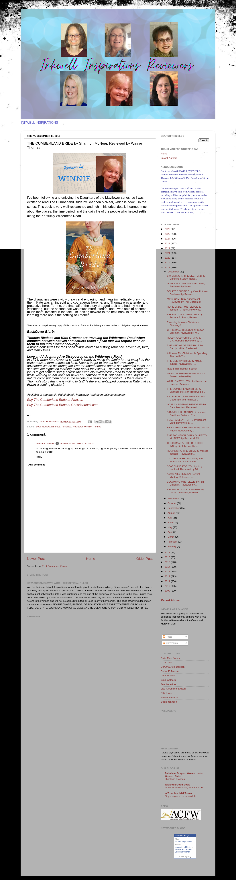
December (174, 271)
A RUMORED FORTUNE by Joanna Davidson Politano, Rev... (186, 413)
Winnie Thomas (92, 426)
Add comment (36, 464)
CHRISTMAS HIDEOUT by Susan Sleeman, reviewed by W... (185, 331)
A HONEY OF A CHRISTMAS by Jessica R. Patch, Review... (184, 316)
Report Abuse (170, 600)
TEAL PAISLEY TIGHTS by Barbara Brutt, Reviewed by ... (186, 421)
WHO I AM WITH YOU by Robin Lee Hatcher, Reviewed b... (187, 382)
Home (90, 559)
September (174, 508)
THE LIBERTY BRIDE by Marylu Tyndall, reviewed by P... (184, 362)
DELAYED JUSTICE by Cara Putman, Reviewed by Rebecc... (187, 293)
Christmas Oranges (175, 779)
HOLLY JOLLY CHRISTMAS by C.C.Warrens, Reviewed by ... (184, 339)
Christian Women (182, 852)
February (173, 541)
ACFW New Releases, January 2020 (184, 787)
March (171, 536)
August (172, 513)
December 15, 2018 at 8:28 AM (77, 443)
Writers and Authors (183, 849)
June (171, 522)
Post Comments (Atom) (55, 566)
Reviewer (78, 426)
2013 (168, 571)
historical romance (61, 426)
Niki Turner (167, 693)
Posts (167, 636)
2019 (168, 262)
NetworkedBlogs (182, 835)
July (170, 517)
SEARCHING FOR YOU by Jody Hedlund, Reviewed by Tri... (185, 468)
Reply (39, 456)
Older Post (144, 559)
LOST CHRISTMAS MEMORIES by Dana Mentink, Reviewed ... (186, 406)
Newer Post (36, 559)
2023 (168, 243)
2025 (168, 234)
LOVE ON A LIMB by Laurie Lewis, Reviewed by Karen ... (186, 285)
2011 (168, 581)
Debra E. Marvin (45, 443)
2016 (168, 557)
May (170, 527)
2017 (168, 552)
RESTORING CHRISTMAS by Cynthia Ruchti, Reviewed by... (188, 429)
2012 (168, 576)
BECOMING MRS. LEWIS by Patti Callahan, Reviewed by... (185, 483)
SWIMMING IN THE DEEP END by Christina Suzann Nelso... (186, 277)
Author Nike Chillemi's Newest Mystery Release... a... (183, 475)
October (172, 503)
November (174, 498)
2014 (168, 566)
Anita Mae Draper (170, 658)
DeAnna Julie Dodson (173, 666)
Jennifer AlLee (168, 684)
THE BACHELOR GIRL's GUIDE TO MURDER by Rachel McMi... (187, 437)
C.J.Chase (166, 662)
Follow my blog (185, 857)
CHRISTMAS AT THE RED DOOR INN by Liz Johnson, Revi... (185, 444)
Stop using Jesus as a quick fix (180, 796)
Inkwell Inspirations (183, 841)
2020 (168, 257)
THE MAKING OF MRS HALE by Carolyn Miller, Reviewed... (185, 347)
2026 (168, 229)
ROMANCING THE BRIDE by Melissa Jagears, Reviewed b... (187, 452)
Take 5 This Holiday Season (182, 368)
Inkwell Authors (169, 158)
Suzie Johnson (169, 701)
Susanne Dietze (169, 697)
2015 (168, 562)
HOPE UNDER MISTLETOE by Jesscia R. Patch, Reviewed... (184, 308)
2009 (168, 590)
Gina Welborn (168, 680)
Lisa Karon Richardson (173, 688)
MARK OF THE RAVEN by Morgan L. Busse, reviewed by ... (187, 375)
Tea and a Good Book (177, 784)
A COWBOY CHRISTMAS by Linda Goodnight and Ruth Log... (186, 398)
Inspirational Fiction (183, 847)
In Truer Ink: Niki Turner (178, 793)
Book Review (43, 426)
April (170, 532)
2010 (168, 586)
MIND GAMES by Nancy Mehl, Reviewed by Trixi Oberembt (184, 300)
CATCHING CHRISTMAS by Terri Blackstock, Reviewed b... (185, 460)
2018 (168, 267)
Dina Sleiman (168, 675)
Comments (170, 643)
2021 (168, 253)
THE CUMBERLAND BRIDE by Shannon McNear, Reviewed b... (186, 390)
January (172, 546)
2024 (168, 238)
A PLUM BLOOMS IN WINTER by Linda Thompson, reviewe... (185, 491)
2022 (168, 248)
